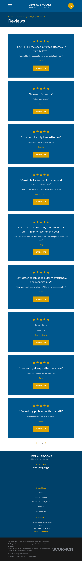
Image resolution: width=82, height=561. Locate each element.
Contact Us (41, 511)
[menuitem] (11, 556)
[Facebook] (41, 475)
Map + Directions (41, 531)
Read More (41, 68)
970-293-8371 (41, 468)
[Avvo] (46, 475)
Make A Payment (41, 497)
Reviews (41, 506)
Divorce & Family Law (41, 502)
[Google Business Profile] (35, 475)
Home (41, 492)
